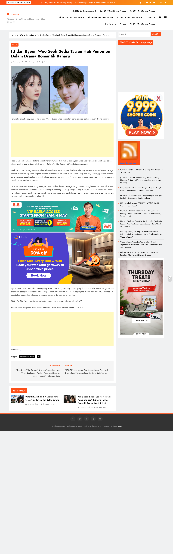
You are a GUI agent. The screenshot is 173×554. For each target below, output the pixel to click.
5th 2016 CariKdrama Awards (100, 17)
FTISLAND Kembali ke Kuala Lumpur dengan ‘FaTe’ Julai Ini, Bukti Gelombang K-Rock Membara (141, 196)
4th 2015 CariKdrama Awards (71, 17)
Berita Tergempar (128, 162)
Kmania (13, 14)
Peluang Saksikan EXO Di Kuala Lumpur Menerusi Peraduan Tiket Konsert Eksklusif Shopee (139, 253)
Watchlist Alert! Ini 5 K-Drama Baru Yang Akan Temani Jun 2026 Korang (42, 398)
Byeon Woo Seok (27, 356)
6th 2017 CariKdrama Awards (129, 17)
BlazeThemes (117, 426)
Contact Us (150, 17)
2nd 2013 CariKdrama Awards (113, 10)
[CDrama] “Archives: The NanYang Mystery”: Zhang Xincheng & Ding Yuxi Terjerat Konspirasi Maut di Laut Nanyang (78, 2)
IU (38, 356)
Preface (123, 23)
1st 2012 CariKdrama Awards (83, 10)
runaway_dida (18, 62)
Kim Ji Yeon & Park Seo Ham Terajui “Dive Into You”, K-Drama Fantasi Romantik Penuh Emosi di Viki (94, 400)
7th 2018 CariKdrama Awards (142, 23)
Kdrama (15, 45)
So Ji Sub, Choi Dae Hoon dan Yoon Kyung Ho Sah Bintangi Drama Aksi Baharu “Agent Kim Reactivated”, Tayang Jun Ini (140, 213)
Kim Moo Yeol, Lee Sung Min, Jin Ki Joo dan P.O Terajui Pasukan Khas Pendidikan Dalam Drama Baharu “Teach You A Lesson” (141, 224)
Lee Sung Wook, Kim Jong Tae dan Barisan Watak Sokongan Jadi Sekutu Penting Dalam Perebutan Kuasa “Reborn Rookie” (140, 234)
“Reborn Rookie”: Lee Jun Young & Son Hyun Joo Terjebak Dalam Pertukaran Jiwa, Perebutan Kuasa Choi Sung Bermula (141, 245)
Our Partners (110, 23)
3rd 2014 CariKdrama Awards (142, 10)
